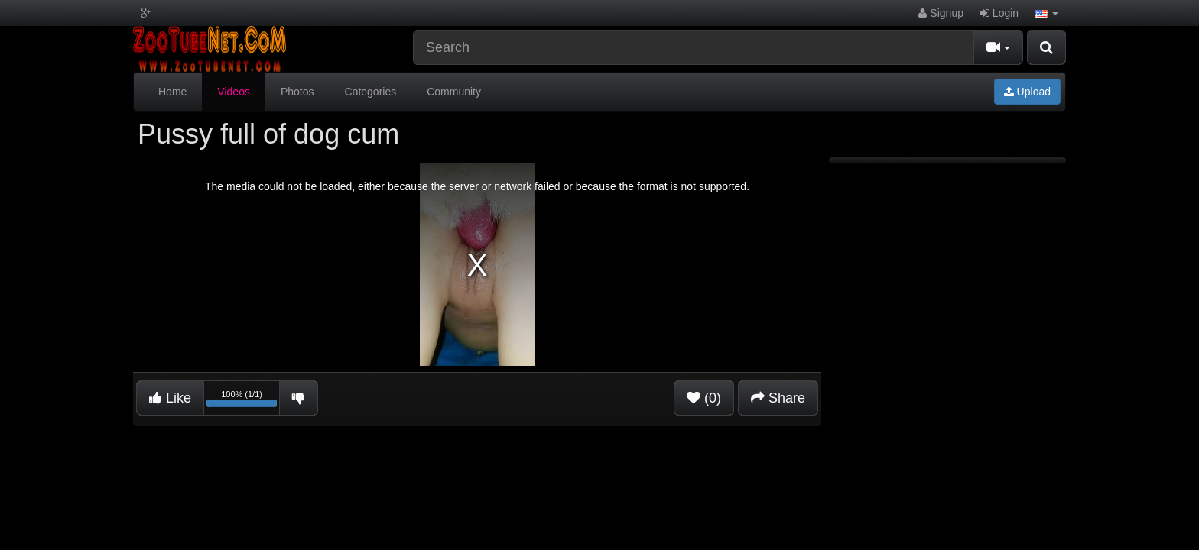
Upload (1027, 92)
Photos (297, 92)
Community (454, 92)
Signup (940, 13)
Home (172, 92)
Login (999, 13)
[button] (1047, 13)
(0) (704, 398)
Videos (233, 92)
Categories (371, 92)
